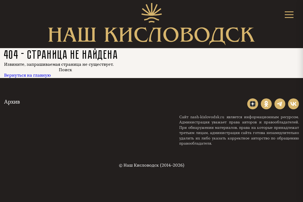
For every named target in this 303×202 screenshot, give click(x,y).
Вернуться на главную (27, 75)
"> (252, 103)
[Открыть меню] (289, 14)
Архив (12, 101)
